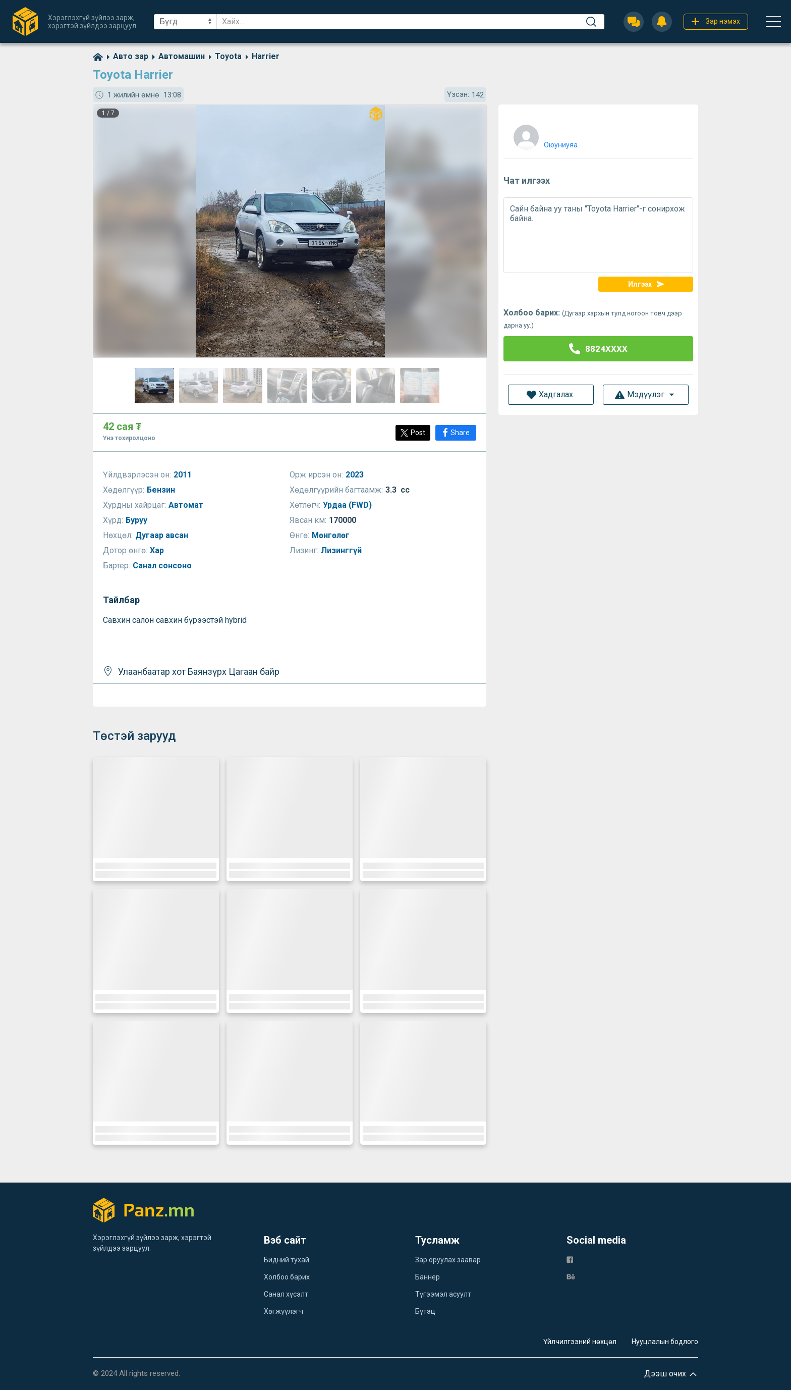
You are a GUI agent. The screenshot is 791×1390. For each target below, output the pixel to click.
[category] (125, 56)
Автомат (186, 505)
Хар (158, 550)
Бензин (162, 490)
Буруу (137, 520)
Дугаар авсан (162, 535)
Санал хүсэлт (286, 1294)
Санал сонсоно (163, 565)
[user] (544, 135)
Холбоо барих (287, 1277)
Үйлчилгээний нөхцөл (579, 1342)
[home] (98, 56)
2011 (184, 474)
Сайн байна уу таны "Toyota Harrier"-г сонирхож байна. (598, 235)
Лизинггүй (342, 550)
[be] (571, 1276)
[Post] (413, 433)
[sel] (185, 21)
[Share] (455, 433)
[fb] (570, 1259)
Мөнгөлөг (332, 535)
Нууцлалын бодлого (665, 1342)
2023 (356, 474)
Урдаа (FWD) (348, 505)
